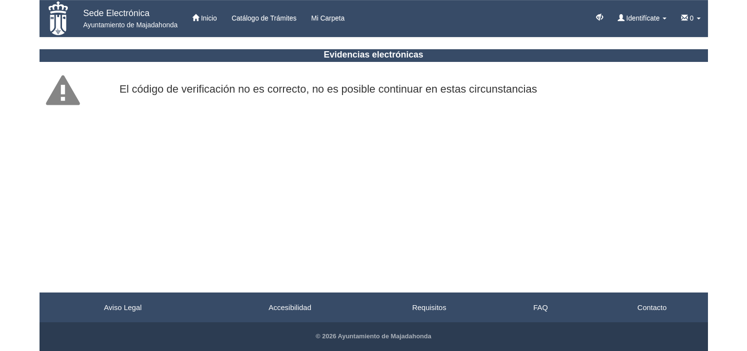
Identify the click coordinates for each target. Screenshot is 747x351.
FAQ (540, 307)
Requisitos (429, 307)
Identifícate (642, 18)
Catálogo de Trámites (264, 18)
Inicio (204, 18)
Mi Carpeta (327, 18)
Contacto (651, 307)
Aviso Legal (122, 307)
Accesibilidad (289, 307)
